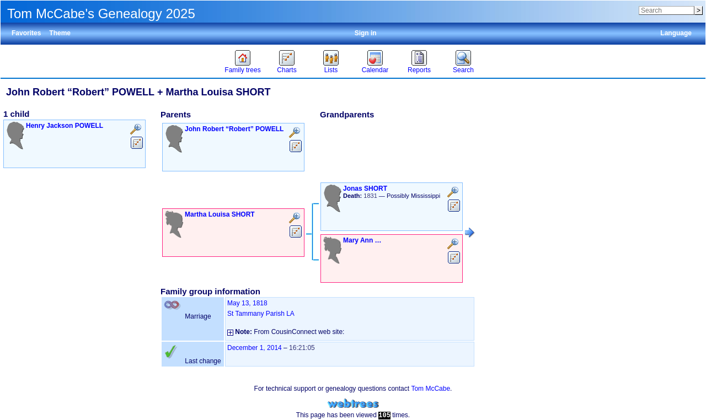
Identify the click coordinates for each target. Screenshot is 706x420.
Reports (419, 70)
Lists (331, 70)
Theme (60, 33)
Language (676, 33)
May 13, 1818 (247, 303)
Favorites (26, 33)
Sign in (366, 33)
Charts (286, 70)
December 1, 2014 (254, 348)
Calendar (375, 70)
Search (463, 70)
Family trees (242, 70)
